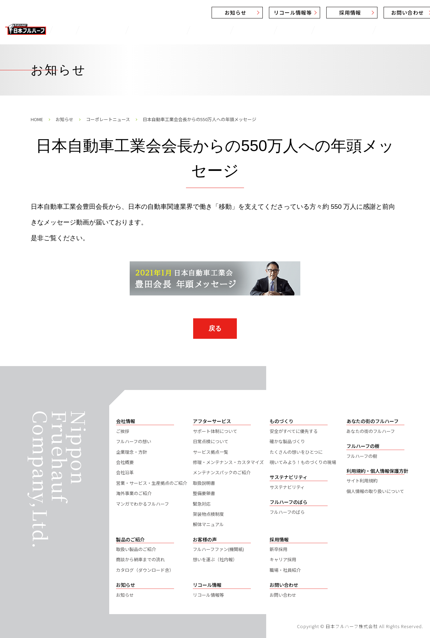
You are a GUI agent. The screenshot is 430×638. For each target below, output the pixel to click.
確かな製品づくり (287, 441)
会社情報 (266, 29)
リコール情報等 (244, 12)
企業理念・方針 (131, 452)
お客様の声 (192, 29)
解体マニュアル (208, 524)
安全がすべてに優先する (294, 431)
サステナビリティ (310, 29)
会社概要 (125, 462)
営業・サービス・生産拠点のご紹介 (151, 483)
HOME (37, 119)
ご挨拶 (122, 431)
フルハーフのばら (365, 29)
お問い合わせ (358, 12)
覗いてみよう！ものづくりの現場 (303, 462)
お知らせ (187, 12)
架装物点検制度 (208, 514)
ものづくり (230, 29)
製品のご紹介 (96, 29)
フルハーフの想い (133, 441)
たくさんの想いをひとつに (296, 452)
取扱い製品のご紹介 (136, 549)
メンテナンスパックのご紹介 (221, 472)
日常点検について (210, 441)
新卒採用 (278, 549)
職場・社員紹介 (285, 570)
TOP (62, 29)
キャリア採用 (283, 559)
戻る (215, 328)
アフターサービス (145, 29)
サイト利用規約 (361, 480)
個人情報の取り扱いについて (375, 491)
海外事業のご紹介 (134, 493)
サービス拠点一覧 (210, 452)
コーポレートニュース (108, 119)
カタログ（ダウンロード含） (145, 570)
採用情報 (301, 12)
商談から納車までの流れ (140, 559)
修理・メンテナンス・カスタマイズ (228, 462)
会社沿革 (125, 472)
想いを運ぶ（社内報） (215, 559)
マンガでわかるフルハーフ (142, 504)
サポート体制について (215, 431)
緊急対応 (202, 504)
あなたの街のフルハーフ (370, 431)
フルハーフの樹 (361, 456)
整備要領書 (204, 493)
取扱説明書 (204, 483)
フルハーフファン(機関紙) (218, 549)
